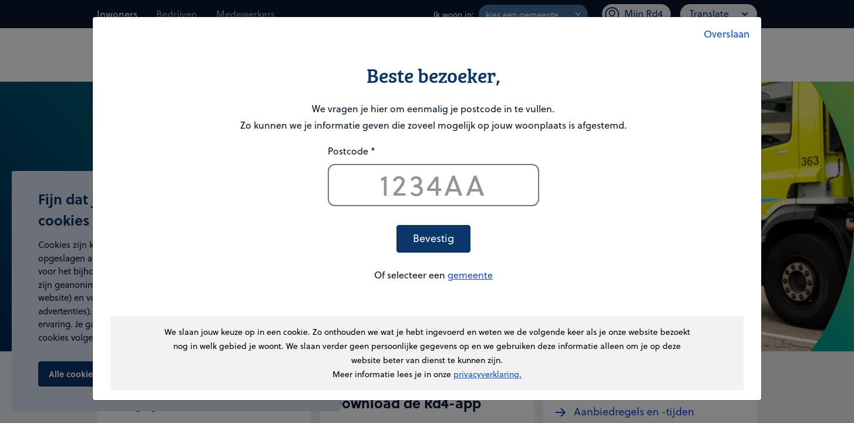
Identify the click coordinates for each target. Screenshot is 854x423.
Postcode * (351, 150)
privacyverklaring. (487, 374)
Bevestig (433, 238)
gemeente (470, 275)
